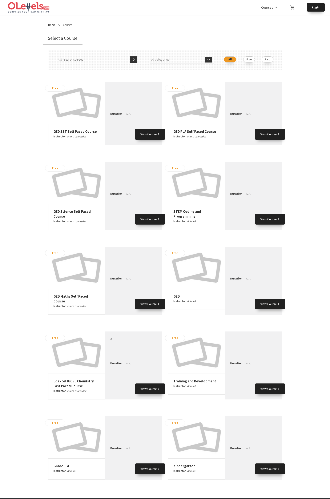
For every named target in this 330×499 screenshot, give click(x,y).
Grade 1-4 (61, 466)
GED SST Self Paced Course (75, 131)
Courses (267, 7)
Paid (267, 59)
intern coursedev (76, 136)
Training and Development (194, 381)
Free (249, 59)
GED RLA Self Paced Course (194, 131)
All (230, 59)
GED (176, 296)
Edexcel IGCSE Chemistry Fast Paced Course (73, 383)
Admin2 (191, 221)
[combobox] (182, 60)
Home (51, 25)
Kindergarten (184, 466)
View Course (150, 134)
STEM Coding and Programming (187, 214)
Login (315, 7)
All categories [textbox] (160, 59)
